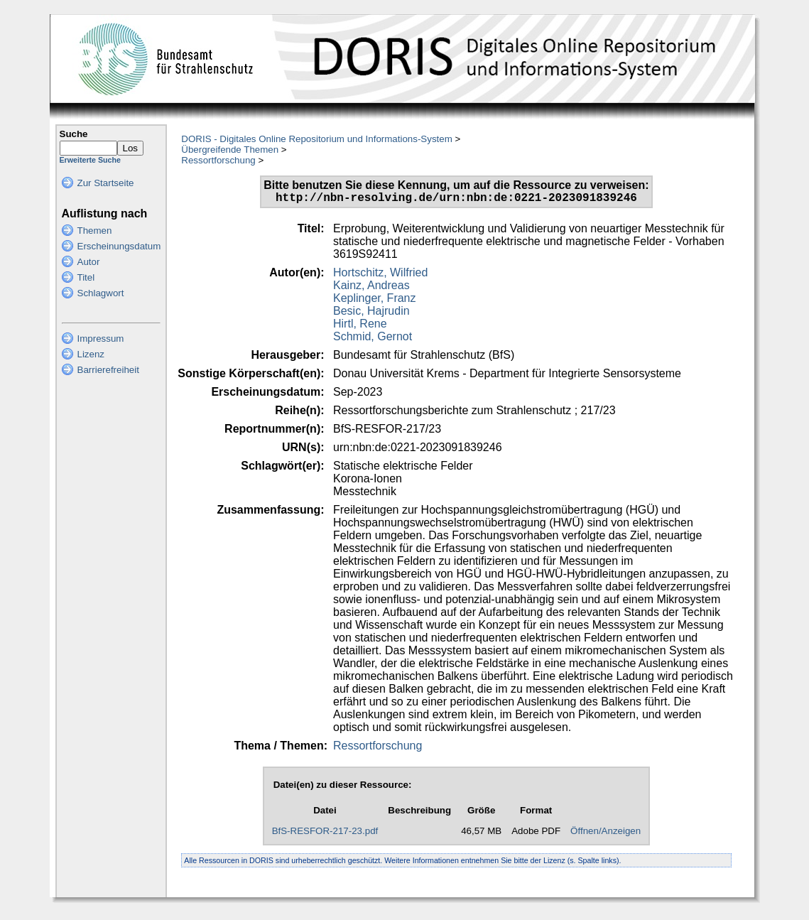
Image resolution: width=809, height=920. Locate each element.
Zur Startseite (105, 183)
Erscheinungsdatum (119, 246)
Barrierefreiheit (108, 369)
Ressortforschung (218, 160)
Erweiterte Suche (90, 160)
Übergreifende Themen (229, 149)
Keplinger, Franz (374, 301)
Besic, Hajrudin (371, 314)
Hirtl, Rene (360, 326)
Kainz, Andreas (371, 288)
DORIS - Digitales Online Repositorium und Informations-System (316, 139)
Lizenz (91, 354)
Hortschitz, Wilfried (380, 275)
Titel (86, 277)
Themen (94, 230)
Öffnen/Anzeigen (605, 833)
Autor (88, 261)
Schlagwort (100, 293)
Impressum (100, 338)
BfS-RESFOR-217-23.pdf (325, 833)
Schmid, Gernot (372, 339)
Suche (74, 134)
